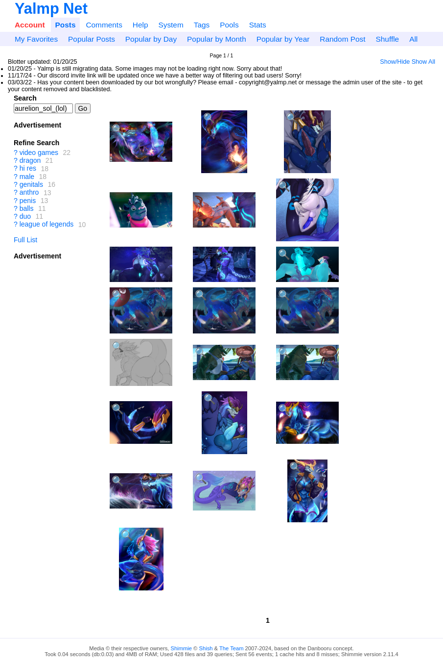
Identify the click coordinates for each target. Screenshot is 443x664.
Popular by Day (151, 39)
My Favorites (36, 39)
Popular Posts (91, 39)
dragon (30, 160)
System (170, 25)
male (27, 176)
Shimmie (181, 648)
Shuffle (387, 39)
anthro (29, 193)
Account (30, 25)
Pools (229, 25)
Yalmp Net (51, 8)
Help (140, 25)
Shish (205, 648)
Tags (202, 25)
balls (27, 208)
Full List (25, 240)
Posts (65, 25)
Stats (257, 25)
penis (28, 200)
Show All (423, 61)
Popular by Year (283, 39)
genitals (31, 184)
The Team (231, 648)
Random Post (342, 39)
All (413, 39)
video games (39, 152)
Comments (104, 25)
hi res (28, 169)
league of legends (47, 225)
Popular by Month (216, 39)
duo (25, 216)
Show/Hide (395, 61)
